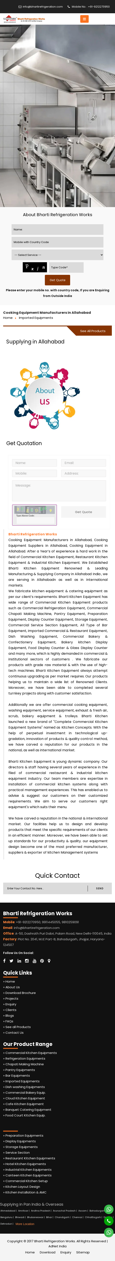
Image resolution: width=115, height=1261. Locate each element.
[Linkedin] (19, 961)
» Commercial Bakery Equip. (24, 1092)
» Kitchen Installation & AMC (25, 1192)
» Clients (9, 1010)
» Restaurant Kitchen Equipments (29, 1158)
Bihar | (50, 1217)
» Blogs (8, 1015)
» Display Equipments (19, 1141)
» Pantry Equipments (19, 1070)
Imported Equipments (36, 317)
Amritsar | (24, 1210)
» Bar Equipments (16, 1075)
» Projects (10, 998)
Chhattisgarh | (94, 1217)
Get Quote (85, 512)
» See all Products (17, 1027)
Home (8, 317)
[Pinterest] (42, 961)
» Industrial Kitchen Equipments (27, 1169)
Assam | (83, 1210)
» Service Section (16, 1152)
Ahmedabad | (8, 1210)
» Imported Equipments (21, 1081)
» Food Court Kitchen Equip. (24, 1115)
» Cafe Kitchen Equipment (23, 1104)
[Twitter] (11, 961)
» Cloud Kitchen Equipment (24, 1098)
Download (47, 1252)
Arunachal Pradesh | (65, 1210)
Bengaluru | (7, 1217)
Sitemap (83, 1252)
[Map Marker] (49, 961)
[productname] (58, 255)
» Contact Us (13, 1032)
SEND (100, 888)
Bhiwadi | (20, 1217)
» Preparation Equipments (23, 1135)
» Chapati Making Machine (23, 1064)
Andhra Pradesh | (41, 1210)
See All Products (93, 331)
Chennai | (78, 1217)
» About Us (11, 987)
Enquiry (65, 1252)
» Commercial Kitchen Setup (25, 1181)
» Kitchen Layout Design (21, 1186)
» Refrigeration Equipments (24, 1058)
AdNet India (57, 1246)
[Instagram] (27, 961)
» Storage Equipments (20, 1147)
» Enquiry (9, 1004)
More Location (25, 1224)
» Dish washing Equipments (24, 1087)
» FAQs (8, 1021)
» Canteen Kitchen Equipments (27, 1175)
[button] (84, 19)
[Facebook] (4, 961)
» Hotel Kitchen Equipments (24, 1164)
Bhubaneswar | (36, 1217)
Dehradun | (7, 1223)
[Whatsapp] (106, 1207)
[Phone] (106, 1219)
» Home (9, 981)
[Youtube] (34, 961)
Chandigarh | (63, 1217)
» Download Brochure (19, 993)
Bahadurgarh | (98, 1210)
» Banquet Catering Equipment (27, 1109)
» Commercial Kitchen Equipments (30, 1053)
